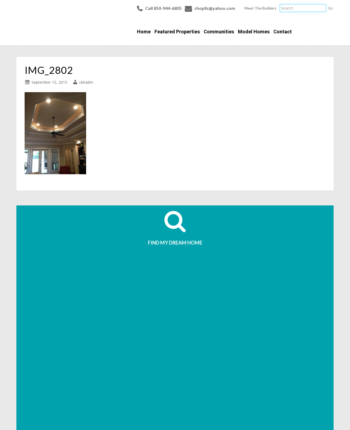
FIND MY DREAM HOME (175, 243)
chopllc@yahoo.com (214, 8)
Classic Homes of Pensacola (44, 22)
